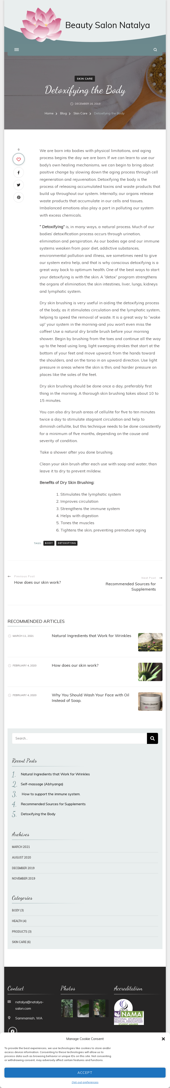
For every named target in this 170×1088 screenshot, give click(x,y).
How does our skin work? (75, 660)
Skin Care (85, 74)
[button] (163, 1039)
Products (19, 927)
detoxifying (67, 538)
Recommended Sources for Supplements (53, 799)
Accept (85, 1073)
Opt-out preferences (85, 1082)
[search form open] (155, 50)
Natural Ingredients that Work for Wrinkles (91, 631)
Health (17, 916)
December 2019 (23, 863)
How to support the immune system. (50, 789)
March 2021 (21, 842)
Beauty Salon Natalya (107, 25)
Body (15, 906)
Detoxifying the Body (38, 809)
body (49, 538)
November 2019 (23, 874)
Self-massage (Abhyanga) (42, 779)
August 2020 (21, 853)
